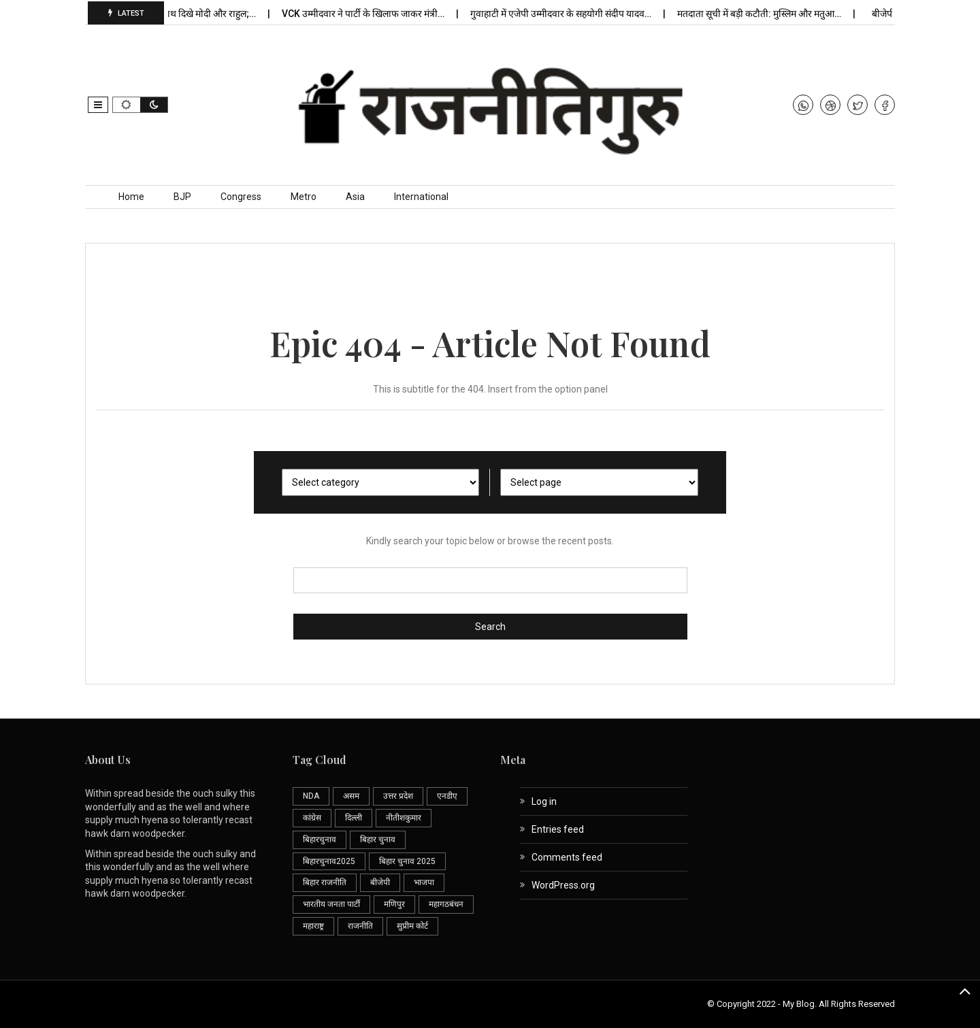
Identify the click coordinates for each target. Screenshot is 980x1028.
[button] (98, 105)
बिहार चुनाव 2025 (407, 861)
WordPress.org (563, 885)
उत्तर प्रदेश (398, 796)
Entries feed (558, 829)
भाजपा (424, 882)
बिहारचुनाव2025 (329, 861)
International (421, 196)
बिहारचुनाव (319, 839)
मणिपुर (394, 904)
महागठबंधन (446, 904)
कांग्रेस (312, 818)
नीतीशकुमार (403, 818)
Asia (355, 196)
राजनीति (360, 926)
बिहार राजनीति (324, 882)
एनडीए (447, 796)
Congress (240, 196)
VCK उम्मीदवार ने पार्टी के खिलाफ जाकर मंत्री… (367, 13)
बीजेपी (380, 882)
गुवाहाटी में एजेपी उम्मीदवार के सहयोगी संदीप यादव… (565, 13)
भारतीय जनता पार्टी (331, 904)
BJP (182, 196)
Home (131, 196)
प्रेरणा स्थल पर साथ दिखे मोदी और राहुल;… (187, 13)
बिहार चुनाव (377, 839)
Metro (303, 196)
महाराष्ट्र (313, 926)
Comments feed (567, 857)
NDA (311, 796)
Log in (544, 801)
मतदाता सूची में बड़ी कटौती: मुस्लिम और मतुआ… (764, 13)
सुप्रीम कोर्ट (412, 926)
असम (351, 796)
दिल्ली (353, 818)
